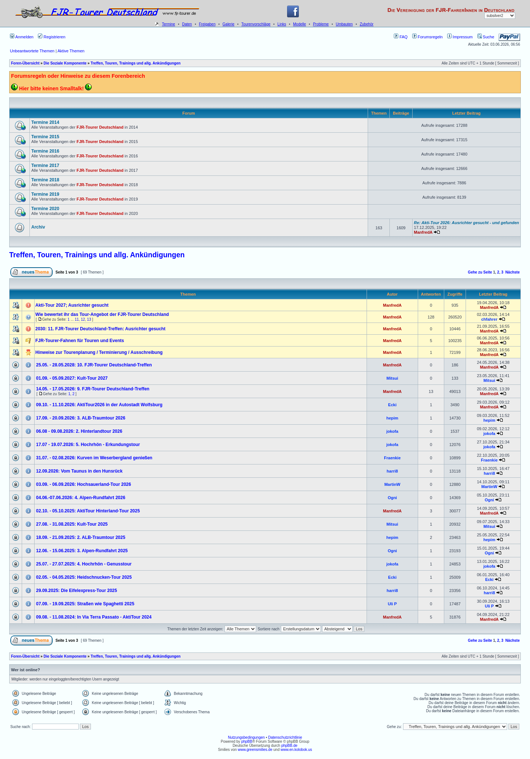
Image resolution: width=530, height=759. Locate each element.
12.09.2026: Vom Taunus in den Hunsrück (79, 471)
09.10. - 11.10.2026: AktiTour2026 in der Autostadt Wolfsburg (99, 404)
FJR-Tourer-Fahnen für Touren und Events (79, 340)
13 (89, 319)
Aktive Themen (70, 51)
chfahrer (489, 319)
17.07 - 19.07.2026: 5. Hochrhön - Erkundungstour (88, 444)
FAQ (400, 37)
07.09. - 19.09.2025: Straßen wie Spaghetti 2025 (85, 603)
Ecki (392, 405)
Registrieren (51, 37)
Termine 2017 (45, 165)
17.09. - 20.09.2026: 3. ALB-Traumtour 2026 (80, 418)
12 (83, 319)
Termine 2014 (45, 122)
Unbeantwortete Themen (32, 51)
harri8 (392, 471)
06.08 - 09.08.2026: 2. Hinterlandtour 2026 (79, 431)
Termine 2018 (45, 179)
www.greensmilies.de (255, 750)
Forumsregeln (427, 37)
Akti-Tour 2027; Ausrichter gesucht (72, 305)
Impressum (460, 37)
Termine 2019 (45, 194)
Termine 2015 (45, 136)
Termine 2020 (45, 208)
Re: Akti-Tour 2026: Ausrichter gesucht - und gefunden (466, 222)
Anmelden (21, 37)
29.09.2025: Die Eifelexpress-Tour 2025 (76, 590)
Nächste (512, 272)
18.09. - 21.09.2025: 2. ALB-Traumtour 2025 (80, 537)
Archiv (38, 227)
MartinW (392, 484)
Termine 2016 (45, 151)
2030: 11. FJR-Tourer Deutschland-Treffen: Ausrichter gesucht (100, 328)
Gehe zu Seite (480, 272)
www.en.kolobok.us (296, 750)
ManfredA (423, 232)
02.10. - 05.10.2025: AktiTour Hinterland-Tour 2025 (88, 510)
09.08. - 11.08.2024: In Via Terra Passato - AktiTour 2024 (94, 617)
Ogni (392, 497)
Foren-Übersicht (25, 63)
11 (77, 319)
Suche (485, 37)
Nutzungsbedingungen (246, 737)
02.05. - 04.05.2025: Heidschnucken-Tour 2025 (84, 577)
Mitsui (392, 378)
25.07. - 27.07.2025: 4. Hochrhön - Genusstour (83, 564)
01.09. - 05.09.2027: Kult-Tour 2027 (72, 378)
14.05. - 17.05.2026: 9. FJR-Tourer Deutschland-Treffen (92, 388)
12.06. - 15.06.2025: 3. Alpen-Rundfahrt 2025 (82, 550)
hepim (392, 418)
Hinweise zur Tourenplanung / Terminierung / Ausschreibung (99, 352)
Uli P (392, 604)
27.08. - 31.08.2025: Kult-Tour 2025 (72, 524)
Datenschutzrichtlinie (285, 737)
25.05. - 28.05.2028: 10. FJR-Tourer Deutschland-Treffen (94, 365)
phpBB (246, 741)
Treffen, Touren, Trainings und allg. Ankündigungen (135, 63)
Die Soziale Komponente (64, 63)
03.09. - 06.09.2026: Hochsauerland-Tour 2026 (83, 484)
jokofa (392, 431)
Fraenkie (392, 458)
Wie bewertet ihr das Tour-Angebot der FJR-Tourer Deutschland (102, 314)
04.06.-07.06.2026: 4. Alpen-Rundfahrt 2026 (80, 497)
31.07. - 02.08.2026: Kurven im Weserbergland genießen (94, 457)
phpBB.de (289, 746)
